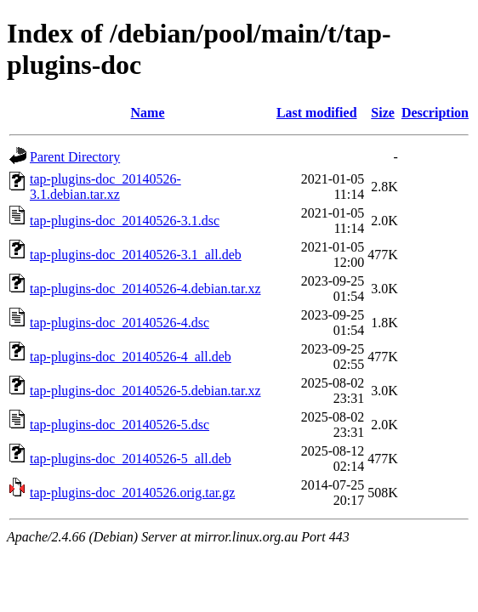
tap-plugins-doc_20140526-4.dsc (119, 322)
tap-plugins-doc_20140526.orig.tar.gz (132, 492)
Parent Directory (75, 157)
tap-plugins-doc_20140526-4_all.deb (130, 356)
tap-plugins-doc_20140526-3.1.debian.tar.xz (105, 186)
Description (435, 112)
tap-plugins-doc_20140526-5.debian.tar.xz (145, 390)
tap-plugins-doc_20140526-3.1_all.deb (136, 254)
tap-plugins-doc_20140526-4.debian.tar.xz (145, 288)
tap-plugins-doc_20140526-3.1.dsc (124, 220)
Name (148, 112)
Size (383, 112)
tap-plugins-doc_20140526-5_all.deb (130, 458)
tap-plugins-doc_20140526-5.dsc (119, 424)
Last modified (316, 112)
